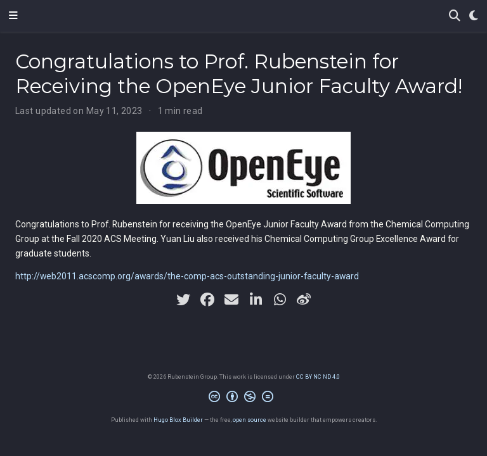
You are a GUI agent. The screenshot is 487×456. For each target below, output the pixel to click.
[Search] (454, 16)
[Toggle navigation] (13, 15)
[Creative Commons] (243, 398)
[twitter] (183, 299)
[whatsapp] (279, 299)
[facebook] (207, 299)
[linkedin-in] (255, 299)
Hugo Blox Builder (178, 419)
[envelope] (231, 299)
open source (249, 419)
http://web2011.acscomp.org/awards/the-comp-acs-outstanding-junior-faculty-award (187, 276)
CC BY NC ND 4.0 (318, 376)
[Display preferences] (473, 16)
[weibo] (303, 299)
